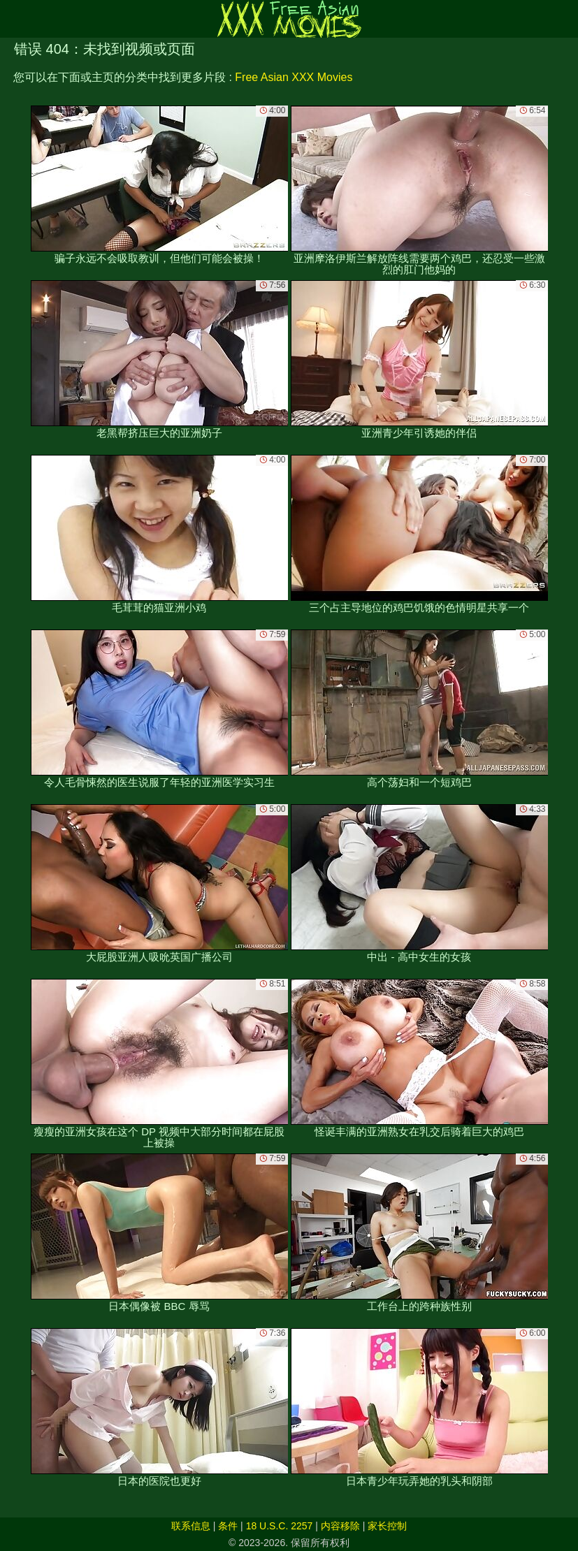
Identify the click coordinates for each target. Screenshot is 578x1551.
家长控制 (387, 1525)
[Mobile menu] (12, 19)
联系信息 (190, 1525)
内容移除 (340, 1525)
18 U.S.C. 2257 (279, 1525)
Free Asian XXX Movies (293, 77)
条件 (228, 1525)
